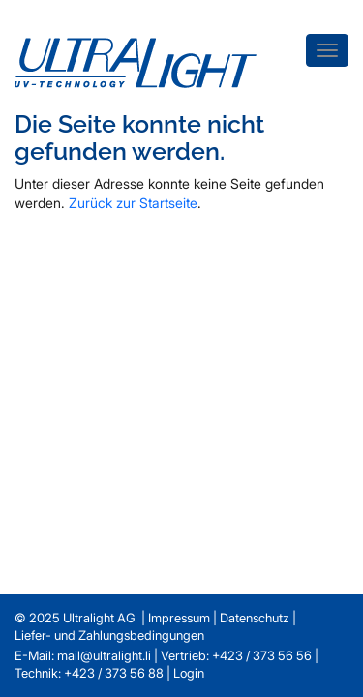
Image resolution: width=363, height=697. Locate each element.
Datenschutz (254, 617)
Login (188, 673)
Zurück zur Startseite (133, 203)
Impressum (179, 617)
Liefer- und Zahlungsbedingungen (109, 635)
